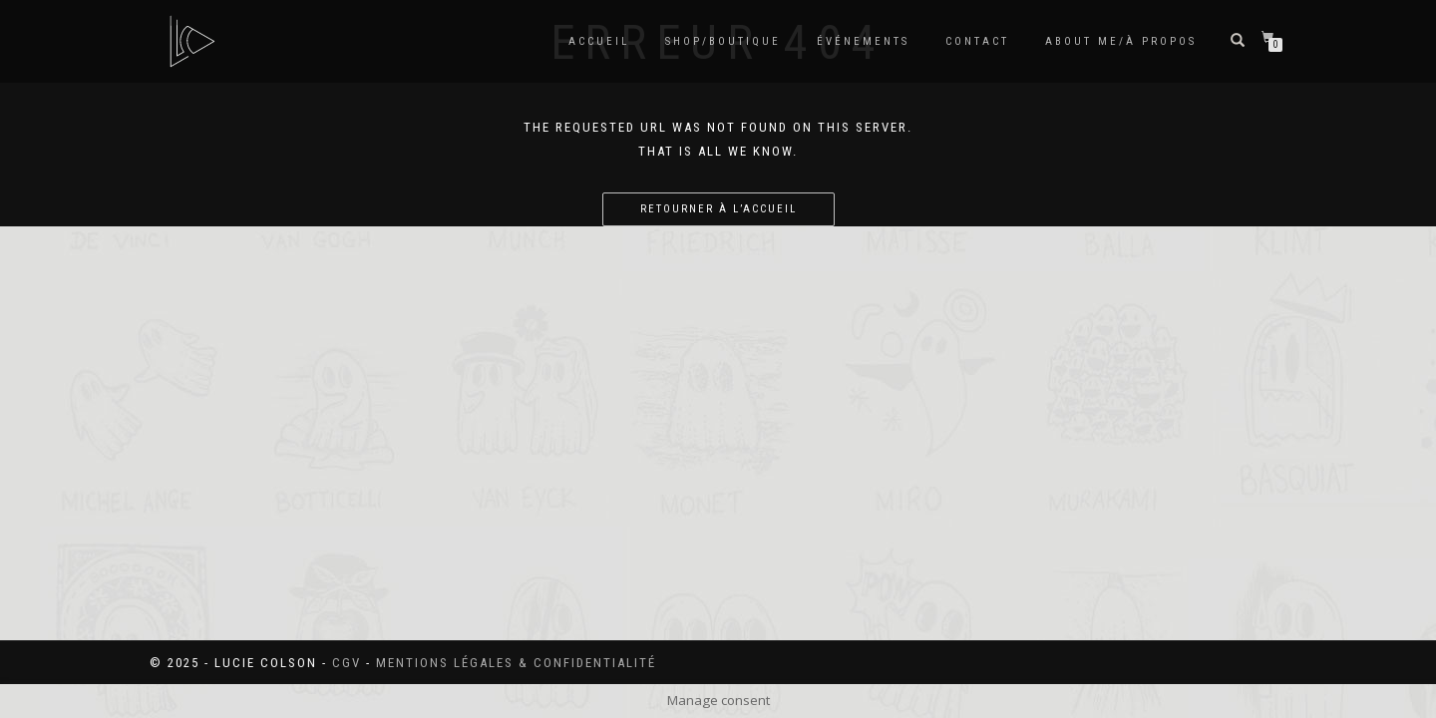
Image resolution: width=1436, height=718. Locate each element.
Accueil (598, 41)
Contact (977, 41)
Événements (863, 41)
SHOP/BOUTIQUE (723, 41)
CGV (346, 662)
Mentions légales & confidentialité (516, 662)
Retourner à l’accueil (718, 208)
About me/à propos (1121, 41)
